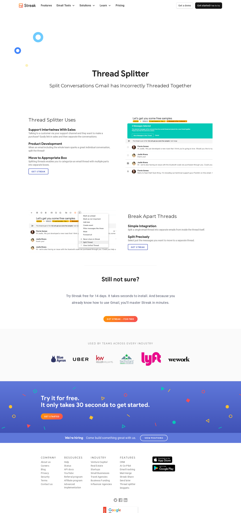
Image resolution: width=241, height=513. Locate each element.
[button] (65, 5)
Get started (208, 5)
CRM (122, 462)
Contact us (47, 484)
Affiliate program (73, 480)
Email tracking (127, 469)
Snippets (124, 488)
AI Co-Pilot (125, 465)
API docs (69, 469)
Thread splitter (128, 484)
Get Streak (38, 171)
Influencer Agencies (101, 484)
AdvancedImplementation (72, 486)
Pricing (120, 5)
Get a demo (184, 5)
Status (67, 465)
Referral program (73, 476)
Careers (45, 465)
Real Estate (97, 465)
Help (66, 462)
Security (45, 476)
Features (46, 5)
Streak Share (127, 476)
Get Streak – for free (120, 319)
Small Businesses (100, 473)
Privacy (45, 473)
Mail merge (126, 473)
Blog (43, 469)
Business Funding (100, 480)
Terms (44, 480)
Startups (95, 469)
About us (46, 462)
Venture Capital (99, 462)
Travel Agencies (99, 476)
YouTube (68, 473)
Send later (125, 480)
